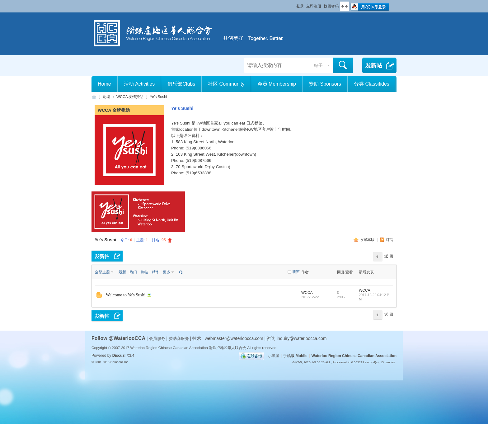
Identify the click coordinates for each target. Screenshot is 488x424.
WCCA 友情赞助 (129, 97)
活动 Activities (139, 84)
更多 (166, 272)
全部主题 (102, 272)
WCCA (307, 292)
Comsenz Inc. (119, 362)
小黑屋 (273, 356)
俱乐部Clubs (181, 84)
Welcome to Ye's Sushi (125, 295)
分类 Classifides (371, 84)
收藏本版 (368, 240)
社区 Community (226, 84)
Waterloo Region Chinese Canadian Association (354, 356)
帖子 (318, 65)
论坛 (106, 97)
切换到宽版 (344, 6)
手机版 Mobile (295, 356)
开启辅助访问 (293, 4)
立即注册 (313, 6)
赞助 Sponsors (325, 84)
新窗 (296, 272)
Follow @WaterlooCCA (118, 338)
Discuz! (119, 355)
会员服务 (158, 338)
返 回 (388, 256)
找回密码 (331, 6)
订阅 (389, 240)
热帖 (144, 272)
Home (104, 84)
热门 (133, 272)
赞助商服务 (179, 338)
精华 (155, 272)
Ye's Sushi (158, 97)
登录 (300, 6)
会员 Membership (276, 84)
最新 (122, 272)
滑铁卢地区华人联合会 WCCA (94, 96)
